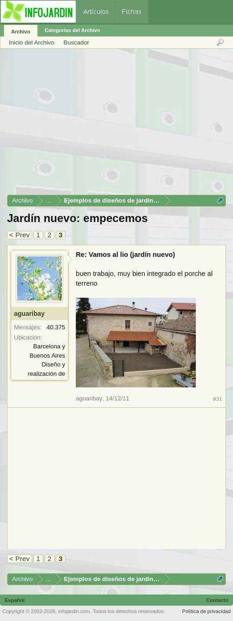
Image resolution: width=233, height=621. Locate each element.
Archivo (20, 31)
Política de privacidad (206, 611)
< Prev (19, 235)
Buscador (76, 42)
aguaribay (29, 313)
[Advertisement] (116, 125)
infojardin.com (74, 611)
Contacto (217, 600)
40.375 (56, 327)
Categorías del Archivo (72, 30)
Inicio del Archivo (31, 42)
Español (15, 600)
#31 (217, 398)
